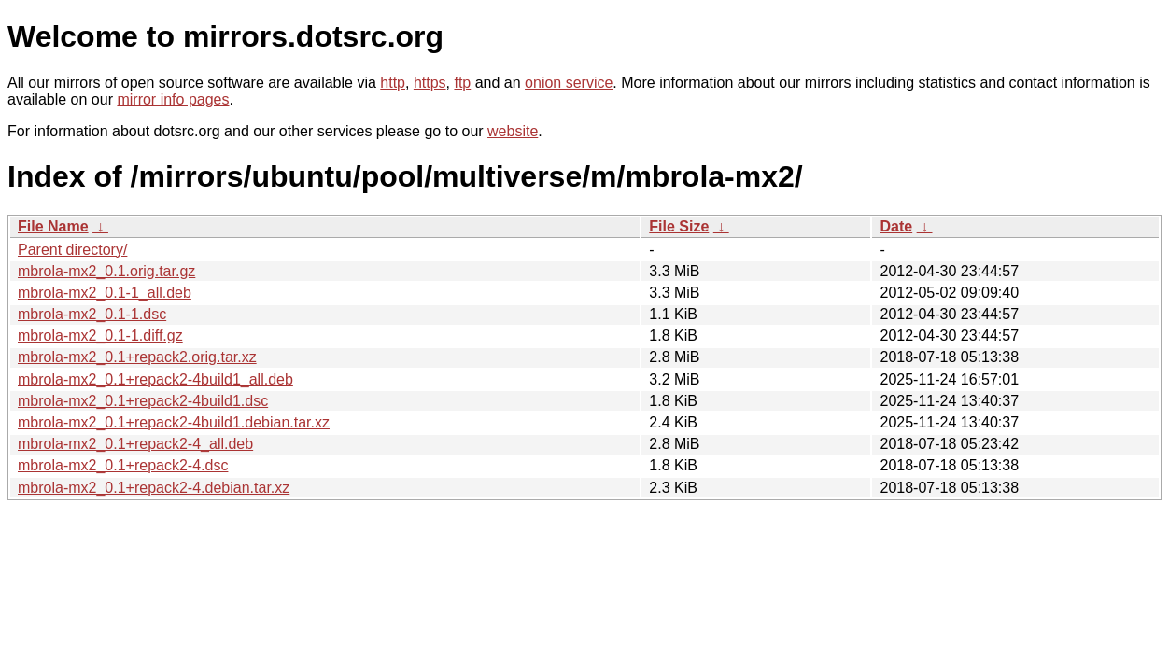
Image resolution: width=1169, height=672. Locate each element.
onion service (569, 83)
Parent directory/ (72, 250)
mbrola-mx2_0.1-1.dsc (92, 314)
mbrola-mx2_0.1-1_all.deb (104, 293)
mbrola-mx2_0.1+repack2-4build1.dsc (143, 401)
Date (896, 226)
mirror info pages (173, 99)
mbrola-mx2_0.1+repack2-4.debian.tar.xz (153, 488)
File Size (679, 226)
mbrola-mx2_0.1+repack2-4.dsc (123, 465)
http (392, 83)
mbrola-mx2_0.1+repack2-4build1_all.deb (155, 379)
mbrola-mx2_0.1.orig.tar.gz (106, 271)
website (512, 131)
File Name (53, 226)
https (430, 83)
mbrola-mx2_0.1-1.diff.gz (100, 335)
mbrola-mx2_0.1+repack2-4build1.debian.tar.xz (174, 422)
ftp (462, 83)
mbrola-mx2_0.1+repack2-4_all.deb (135, 444)
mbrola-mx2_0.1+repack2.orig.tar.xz (137, 357)
